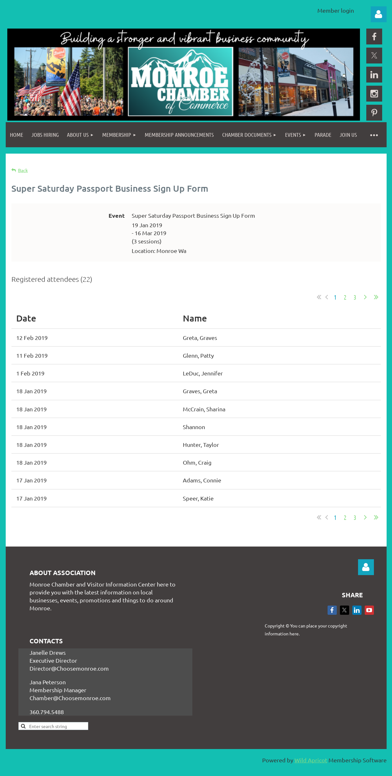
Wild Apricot (311, 760)
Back (23, 170)
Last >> (376, 297)
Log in (379, 14)
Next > (365, 297)
